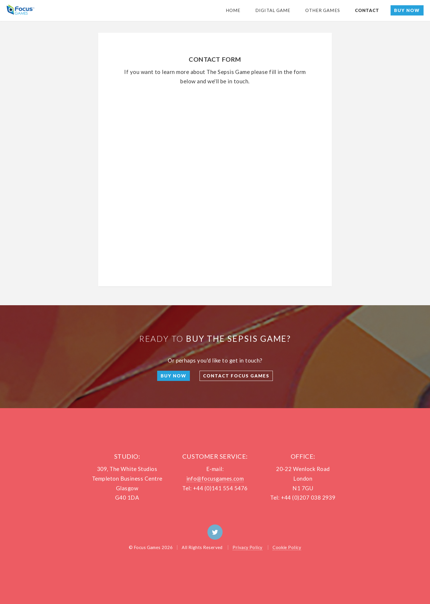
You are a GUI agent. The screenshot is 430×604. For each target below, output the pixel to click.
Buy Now (407, 10)
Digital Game (272, 10)
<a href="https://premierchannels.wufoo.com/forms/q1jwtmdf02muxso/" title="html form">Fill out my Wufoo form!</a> (215, 177)
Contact (367, 10)
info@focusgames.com (215, 478)
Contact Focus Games (236, 375)
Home (233, 10)
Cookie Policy (287, 547)
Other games (322, 10)
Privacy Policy (248, 547)
